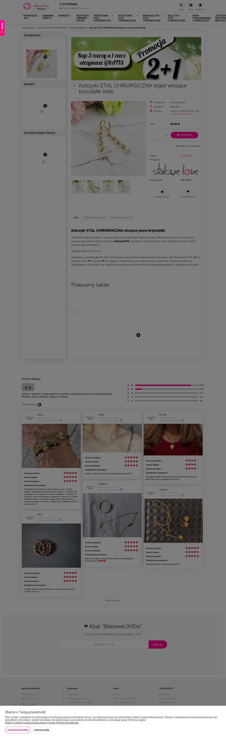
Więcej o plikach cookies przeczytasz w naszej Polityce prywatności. (42, 722)
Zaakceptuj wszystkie (17, 730)
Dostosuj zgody (41, 730)
